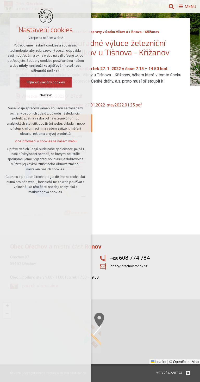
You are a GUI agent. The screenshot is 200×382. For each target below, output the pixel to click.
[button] (7, 306)
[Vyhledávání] (170, 6)
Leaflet (158, 362)
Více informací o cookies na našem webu (46, 141)
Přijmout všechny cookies (46, 82)
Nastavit (46, 95)
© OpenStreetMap (184, 362)
